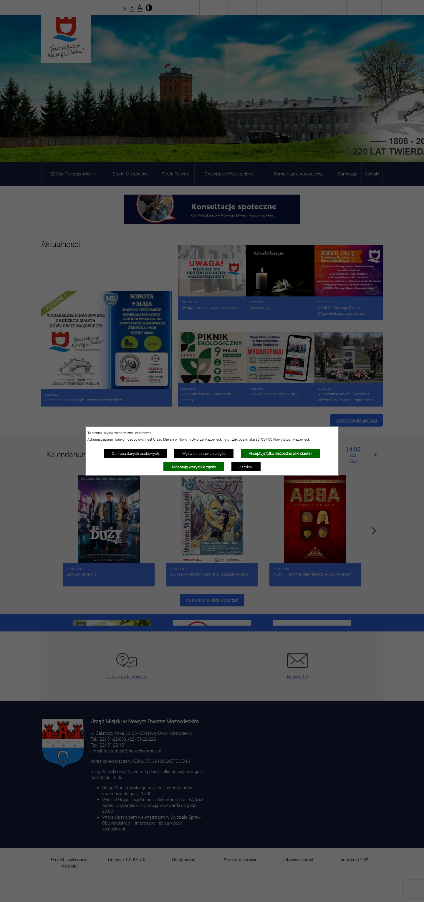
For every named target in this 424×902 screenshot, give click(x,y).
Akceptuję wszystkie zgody (193, 467)
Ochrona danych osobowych (135, 453)
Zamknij (246, 467)
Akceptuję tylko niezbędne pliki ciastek (280, 453)
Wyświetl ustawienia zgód (204, 453)
